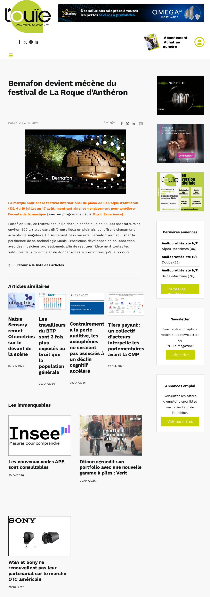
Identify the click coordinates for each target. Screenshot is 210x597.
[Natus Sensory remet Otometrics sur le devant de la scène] (21, 295)
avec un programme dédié (69, 214)
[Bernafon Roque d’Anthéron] (75, 161)
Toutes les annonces (176, 290)
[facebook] (19, 42)
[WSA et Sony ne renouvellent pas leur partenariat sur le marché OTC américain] (39, 536)
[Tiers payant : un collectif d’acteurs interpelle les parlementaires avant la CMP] (126, 295)
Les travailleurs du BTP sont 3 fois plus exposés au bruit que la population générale (52, 345)
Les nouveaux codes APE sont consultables (36, 464)
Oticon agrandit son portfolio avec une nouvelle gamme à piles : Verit (111, 467)
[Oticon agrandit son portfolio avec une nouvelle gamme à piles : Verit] (111, 435)
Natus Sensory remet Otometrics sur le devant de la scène (21, 336)
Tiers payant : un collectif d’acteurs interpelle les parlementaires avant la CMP (126, 339)
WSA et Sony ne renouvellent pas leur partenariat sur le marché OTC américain (37, 571)
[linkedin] (36, 42)
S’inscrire (180, 355)
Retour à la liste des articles (40, 265)
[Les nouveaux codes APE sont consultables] (39, 435)
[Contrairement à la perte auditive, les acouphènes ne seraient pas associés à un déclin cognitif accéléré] (87, 295)
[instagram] (31, 42)
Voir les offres (180, 421)
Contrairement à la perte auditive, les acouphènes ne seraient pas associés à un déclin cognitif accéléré (87, 347)
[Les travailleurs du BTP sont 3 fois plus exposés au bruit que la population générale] (52, 295)
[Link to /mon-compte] (199, 42)
